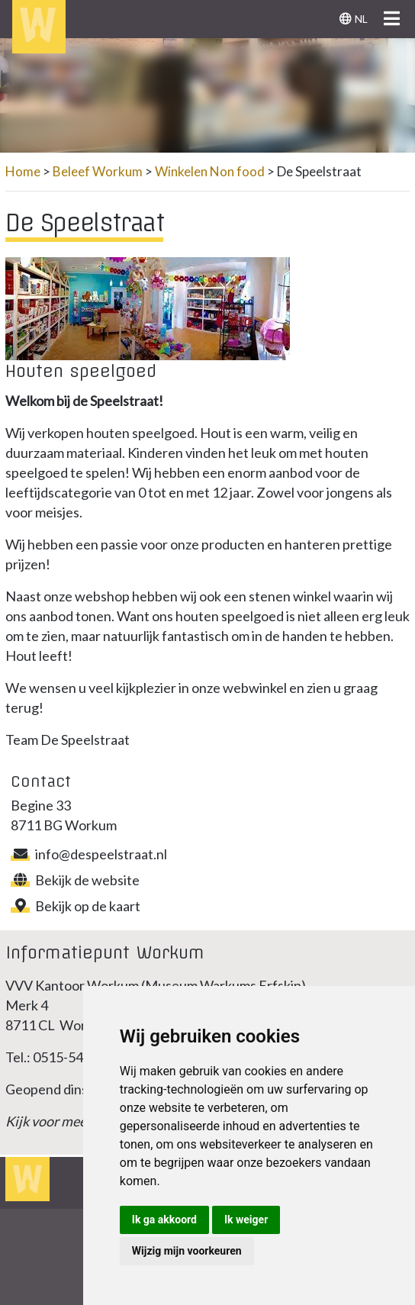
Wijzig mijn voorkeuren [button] (187, 1251)
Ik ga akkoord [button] (164, 1219)
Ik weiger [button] (246, 1219)
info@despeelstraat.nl (89, 854)
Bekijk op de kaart (75, 905)
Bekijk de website (75, 880)
